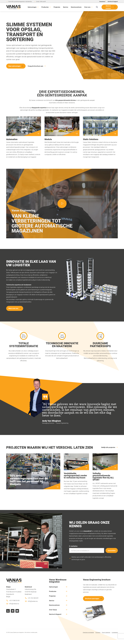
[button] (33, 7)
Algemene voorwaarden (88, 632)
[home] (13, 7)
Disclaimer (97, 632)
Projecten (57, 7)
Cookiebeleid (115, 632)
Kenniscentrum (76, 7)
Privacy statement (106, 632)
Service (65, 7)
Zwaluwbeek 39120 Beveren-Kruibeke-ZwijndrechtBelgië (14, 592)
